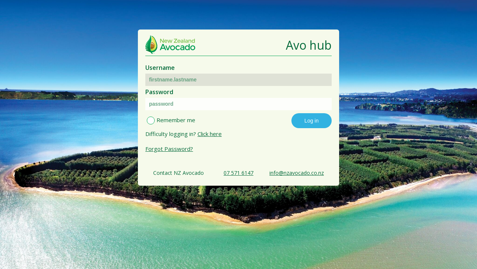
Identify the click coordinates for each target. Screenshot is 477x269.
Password (159, 92)
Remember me (176, 120)
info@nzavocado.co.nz (296, 172)
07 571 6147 (238, 172)
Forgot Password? (169, 148)
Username (160, 68)
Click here (210, 133)
